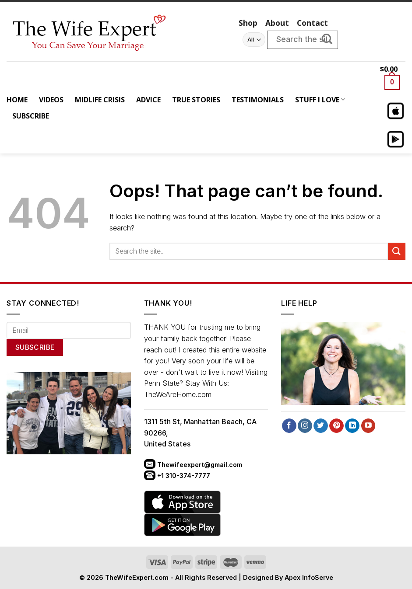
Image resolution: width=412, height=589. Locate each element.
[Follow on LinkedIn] (352, 425)
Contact (312, 22)
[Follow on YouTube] (368, 425)
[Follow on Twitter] (320, 425)
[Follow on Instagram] (305, 425)
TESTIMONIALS (258, 100)
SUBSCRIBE (30, 116)
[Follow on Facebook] (289, 425)
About (277, 22)
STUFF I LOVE (320, 100)
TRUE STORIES (196, 100)
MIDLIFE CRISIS (100, 100)
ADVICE (148, 100)
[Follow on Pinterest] (336, 425)
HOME (17, 100)
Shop (248, 22)
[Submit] (331, 39)
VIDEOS (51, 100)
